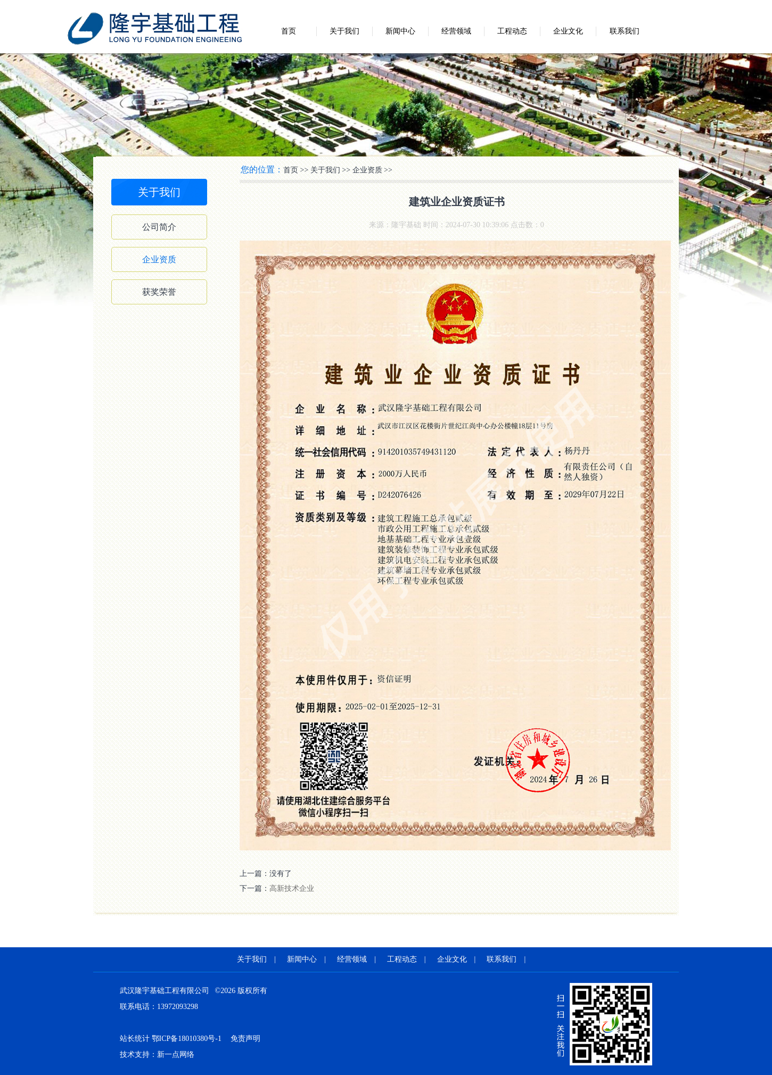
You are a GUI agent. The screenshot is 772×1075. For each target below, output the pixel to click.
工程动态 (512, 31)
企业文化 (568, 31)
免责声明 (245, 1039)
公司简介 (159, 226)
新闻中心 (400, 31)
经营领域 (456, 31)
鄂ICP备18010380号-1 (186, 1039)
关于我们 (344, 31)
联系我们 (624, 31)
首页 (288, 31)
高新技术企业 (291, 888)
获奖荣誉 (159, 291)
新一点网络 (175, 1055)
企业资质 (159, 259)
